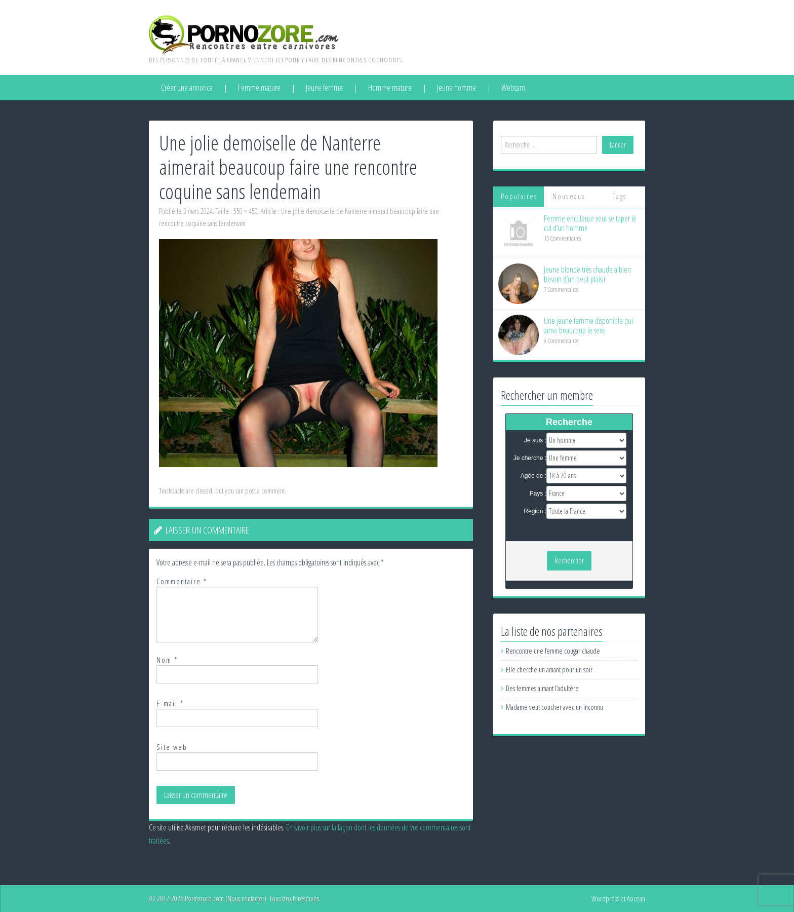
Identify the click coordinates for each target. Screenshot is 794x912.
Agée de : (533, 475)
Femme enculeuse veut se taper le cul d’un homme (590, 223)
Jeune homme (456, 87)
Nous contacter (245, 898)
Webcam (513, 87)
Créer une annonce (187, 87)
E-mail (170, 703)
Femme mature (259, 87)
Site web (171, 747)
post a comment (265, 491)
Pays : (538, 493)
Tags (619, 196)
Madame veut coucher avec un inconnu (554, 707)
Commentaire (181, 581)
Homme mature (390, 87)
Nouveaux (568, 196)
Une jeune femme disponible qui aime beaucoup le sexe (588, 325)
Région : (535, 511)
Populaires (519, 196)
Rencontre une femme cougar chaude (553, 651)
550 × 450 (245, 211)
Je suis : (535, 440)
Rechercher (569, 560)
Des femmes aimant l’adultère (542, 688)
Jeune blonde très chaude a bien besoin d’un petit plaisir (587, 274)
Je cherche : (529, 458)
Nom (167, 660)
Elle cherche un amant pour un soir (549, 669)
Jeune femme (324, 87)
